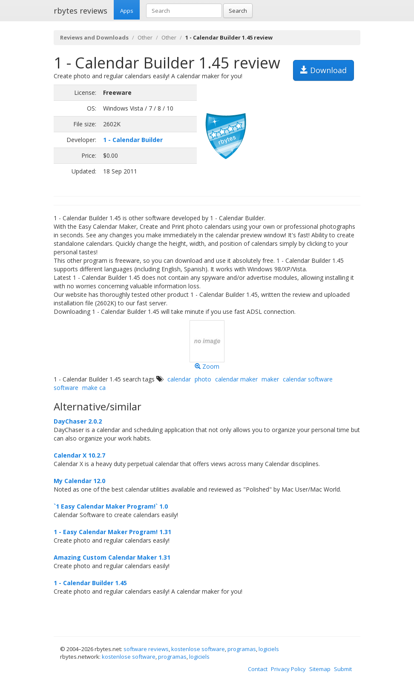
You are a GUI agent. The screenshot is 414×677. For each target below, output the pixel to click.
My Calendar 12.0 (79, 481)
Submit (343, 669)
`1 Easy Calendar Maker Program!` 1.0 (111, 506)
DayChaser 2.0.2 (78, 421)
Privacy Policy (288, 669)
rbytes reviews (80, 11)
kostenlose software (198, 649)
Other (145, 37)
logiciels (269, 649)
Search (238, 10)
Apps (126, 10)
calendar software (308, 379)
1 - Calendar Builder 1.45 (90, 583)
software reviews (146, 649)
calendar (179, 379)
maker (270, 379)
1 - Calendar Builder (133, 140)
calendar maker (236, 379)
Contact (257, 669)
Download (323, 70)
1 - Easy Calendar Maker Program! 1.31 (112, 532)
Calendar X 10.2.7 (79, 455)
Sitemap (320, 669)
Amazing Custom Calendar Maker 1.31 (112, 557)
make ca (94, 388)
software (66, 388)
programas (241, 649)
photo (203, 379)
